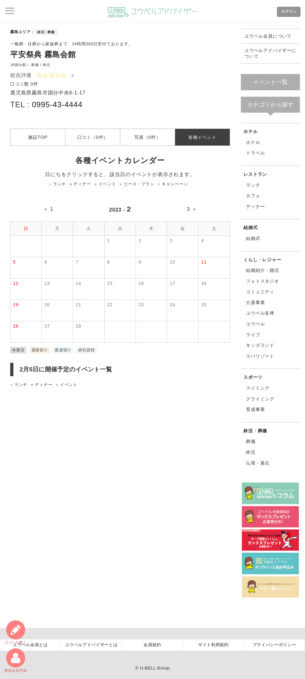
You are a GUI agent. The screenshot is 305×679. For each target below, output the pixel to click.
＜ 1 (48, 209)
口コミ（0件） (92, 136)
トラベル (255, 152)
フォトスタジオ (262, 281)
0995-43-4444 (57, 104)
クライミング (260, 398)
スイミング (258, 388)
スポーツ (252, 377)
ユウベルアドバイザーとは (91, 644)
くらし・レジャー (262, 259)
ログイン (288, 11)
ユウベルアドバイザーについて (270, 53)
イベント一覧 (270, 82)
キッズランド (260, 345)
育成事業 (255, 409)
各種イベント (202, 136)
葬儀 (251, 441)
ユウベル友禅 (260, 313)
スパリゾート (260, 356)
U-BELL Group (155, 668)
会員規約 (152, 644)
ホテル (250, 131)
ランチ (253, 185)
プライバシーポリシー (274, 644)
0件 (34, 83)
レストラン (255, 174)
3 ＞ (192, 209)
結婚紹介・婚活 (262, 270)
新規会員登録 (15, 660)
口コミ (15, 632)
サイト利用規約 (213, 644)
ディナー (255, 206)
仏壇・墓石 (258, 463)
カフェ (253, 195)
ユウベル (255, 323)
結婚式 (250, 227)
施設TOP (38, 136)
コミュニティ (260, 291)
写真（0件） (147, 136)
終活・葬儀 (46, 32)
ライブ (253, 334)
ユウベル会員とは (30, 644)
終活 (251, 452)
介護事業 (255, 302)
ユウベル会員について (268, 36)
